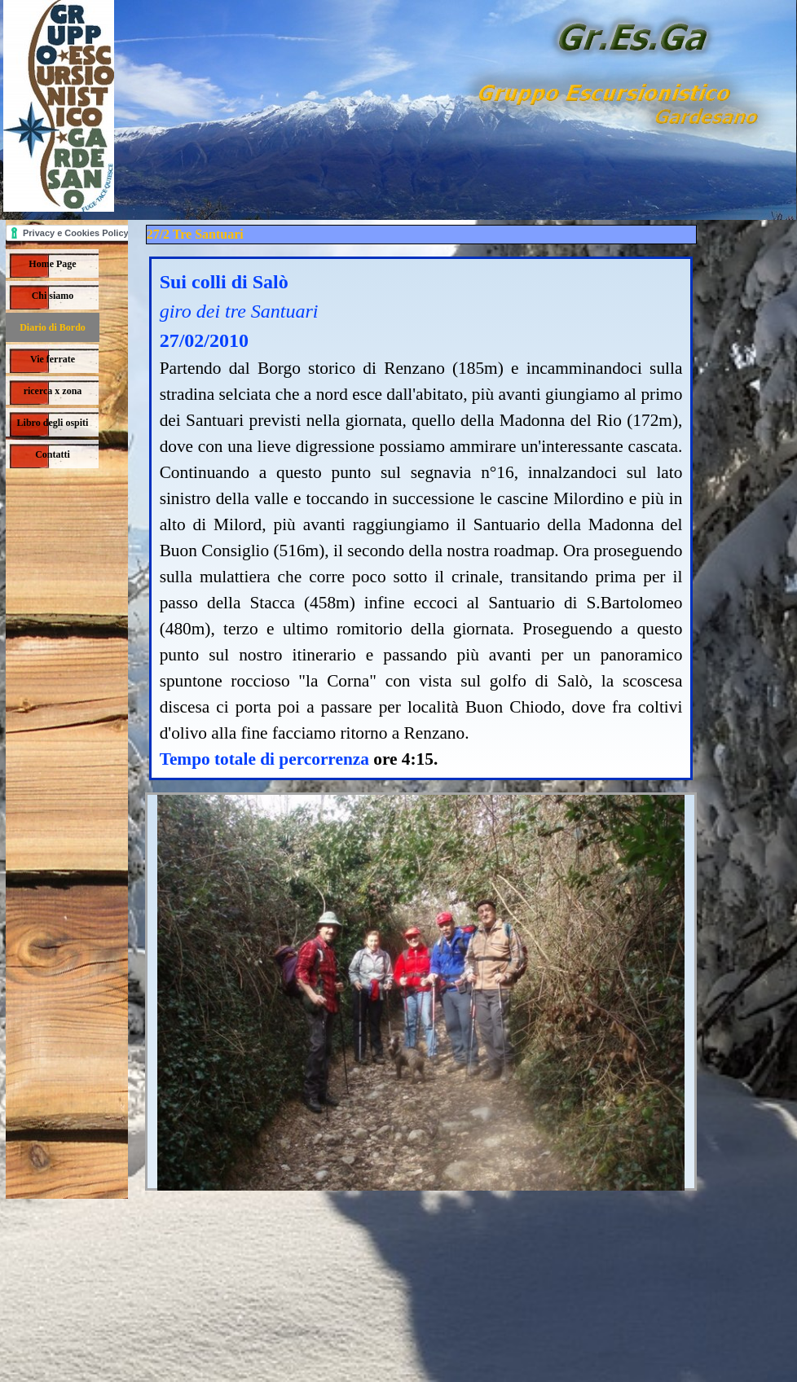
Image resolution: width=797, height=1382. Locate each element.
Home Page (52, 264)
